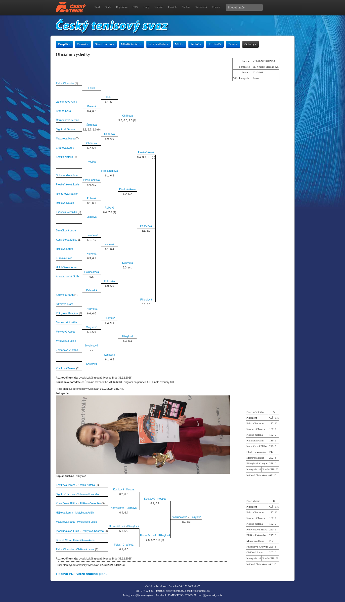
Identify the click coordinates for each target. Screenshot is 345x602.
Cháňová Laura (65, 147)
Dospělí (64, 44)
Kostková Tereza (66, 368)
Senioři (196, 44)
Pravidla (172, 6)
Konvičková (91, 235)
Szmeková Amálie (66, 322)
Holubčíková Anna (66, 267)
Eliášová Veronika (66, 212)
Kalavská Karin (65, 294)
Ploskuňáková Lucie (68, 184)
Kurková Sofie (64, 258)
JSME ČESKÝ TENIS (180, 595)
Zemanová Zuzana (67, 349)
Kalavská (127, 262)
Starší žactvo (105, 44)
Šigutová (91, 124)
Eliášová (91, 216)
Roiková (91, 198)
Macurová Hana (65, 138)
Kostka (91, 161)
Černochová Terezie (68, 120)
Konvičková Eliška (66, 239)
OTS (135, 6)
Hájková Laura (64, 248)
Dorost (83, 44)
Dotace (233, 44)
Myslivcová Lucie (66, 340)
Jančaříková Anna (66, 101)
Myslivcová (91, 345)
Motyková (91, 327)
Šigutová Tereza (65, 129)
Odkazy (250, 44)
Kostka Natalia (64, 156)
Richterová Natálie (67, 193)
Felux (91, 87)
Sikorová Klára (64, 303)
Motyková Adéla (65, 331)
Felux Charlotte (65, 83)
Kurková (109, 244)
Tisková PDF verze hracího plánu (82, 574)
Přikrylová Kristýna (67, 313)
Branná (91, 106)
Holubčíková (91, 271)
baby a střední (158, 44)
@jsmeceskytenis (145, 595)
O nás (108, 6)
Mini (179, 44)
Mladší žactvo (131, 44)
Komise (159, 6)
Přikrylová (146, 225)
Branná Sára (63, 110)
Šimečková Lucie (66, 230)
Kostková (109, 354)
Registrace (122, 6)
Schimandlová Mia (67, 175)
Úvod (97, 6)
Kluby (146, 6)
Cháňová (127, 115)
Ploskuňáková (146, 152)
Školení (186, 6)
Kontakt (216, 6)
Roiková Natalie (65, 202)
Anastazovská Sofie (67, 276)
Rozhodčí (215, 44)
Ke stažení (201, 6)
